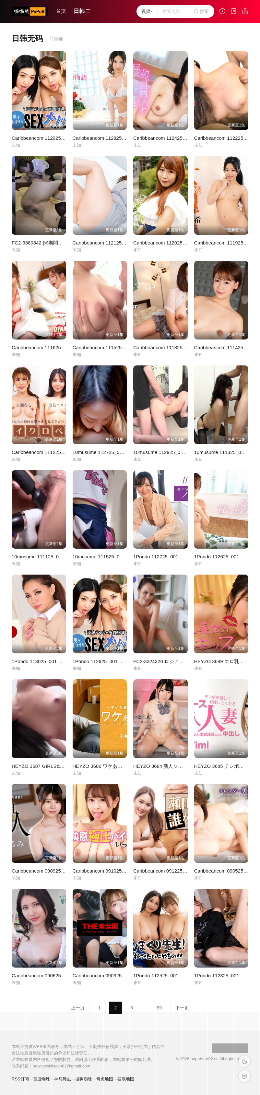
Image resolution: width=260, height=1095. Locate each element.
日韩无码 (27, 38)
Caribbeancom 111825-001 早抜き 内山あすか (183, 347)
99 (159, 1007)
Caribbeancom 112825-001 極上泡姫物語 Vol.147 (126, 138)
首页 (61, 11)
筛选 (56, 38)
